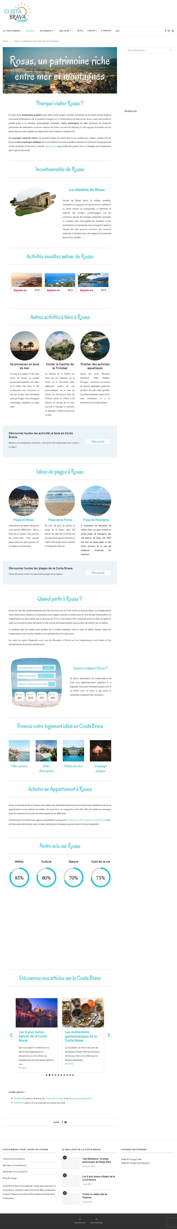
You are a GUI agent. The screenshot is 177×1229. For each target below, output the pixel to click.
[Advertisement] (121, 13)
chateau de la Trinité (54, 1098)
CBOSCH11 (19, 1102)
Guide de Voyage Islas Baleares (135, 1162)
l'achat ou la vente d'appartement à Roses (86, 820)
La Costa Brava (11, 31)
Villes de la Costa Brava (14, 1158)
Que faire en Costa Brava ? (15, 1165)
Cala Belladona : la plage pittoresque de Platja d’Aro (96, 1161)
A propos (106, 31)
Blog (80, 31)
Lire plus (23, 1067)
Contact (92, 31)
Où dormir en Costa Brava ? (15, 1171)
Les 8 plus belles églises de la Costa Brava (79, 1036)
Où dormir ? (46, 31)
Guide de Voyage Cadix (131, 1159)
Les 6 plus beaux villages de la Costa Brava (98, 1178)
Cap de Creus (50, 146)
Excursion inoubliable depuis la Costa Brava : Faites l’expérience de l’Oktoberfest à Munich (36, 1038)
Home (5, 41)
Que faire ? (65, 31)
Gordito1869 (19, 1098)
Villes (29, 31)
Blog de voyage (10, 1178)
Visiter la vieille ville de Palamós (94, 1196)
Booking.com (131, 110)
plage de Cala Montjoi (81, 1098)
